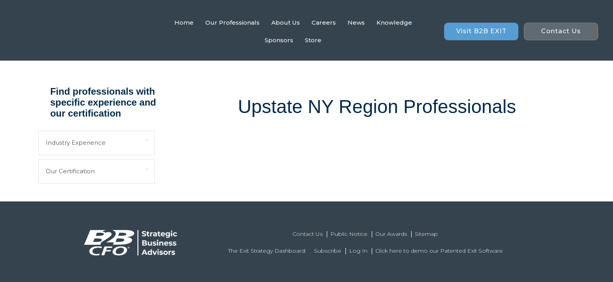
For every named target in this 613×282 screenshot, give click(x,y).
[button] (481, 31)
